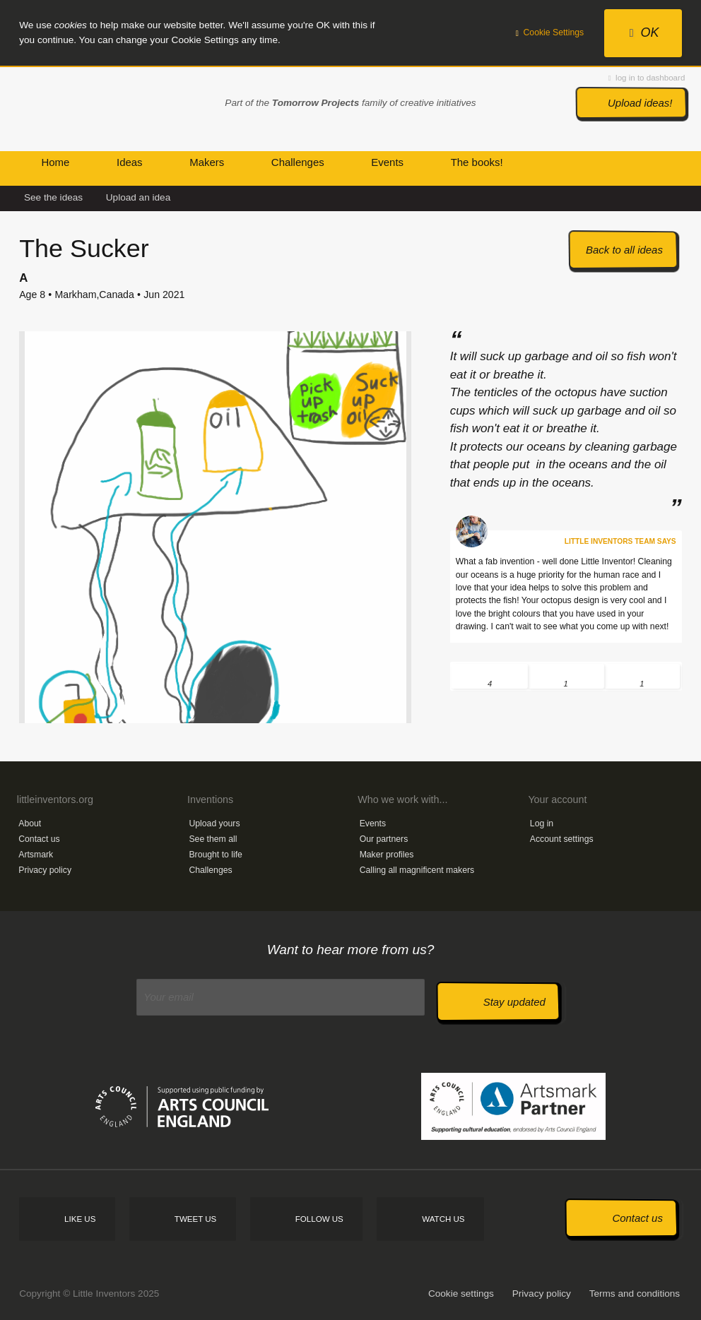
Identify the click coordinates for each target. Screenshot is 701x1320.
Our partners (384, 839)
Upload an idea (138, 197)
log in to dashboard (646, 77)
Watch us (443, 1219)
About (29, 823)
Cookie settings (461, 1293)
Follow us (319, 1219)
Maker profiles (387, 855)
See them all (213, 839)
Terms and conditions (634, 1293)
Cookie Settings (550, 32)
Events (373, 823)
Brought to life (215, 855)
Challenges (210, 870)
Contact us (38, 839)
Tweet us (195, 1219)
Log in (541, 823)
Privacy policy (44, 870)
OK (644, 32)
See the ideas (53, 197)
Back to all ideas (624, 250)
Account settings (562, 839)
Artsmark (35, 855)
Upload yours (214, 823)
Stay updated (514, 1002)
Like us (79, 1219)
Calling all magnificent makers (417, 870)
